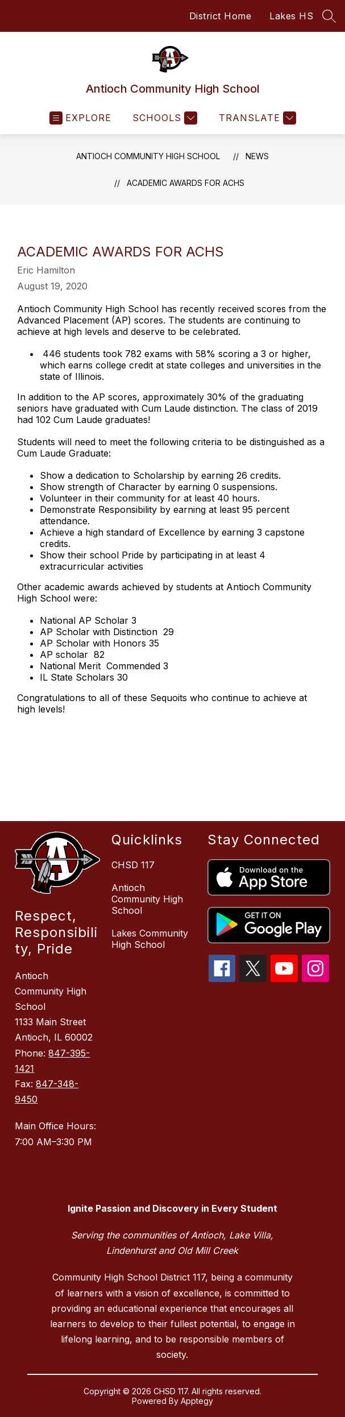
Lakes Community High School (149, 938)
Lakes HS (291, 16)
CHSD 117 (133, 865)
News (257, 156)
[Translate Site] (256, 118)
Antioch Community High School (148, 156)
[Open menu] (80, 118)
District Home (220, 16)
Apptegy (197, 1401)
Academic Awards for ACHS (185, 183)
